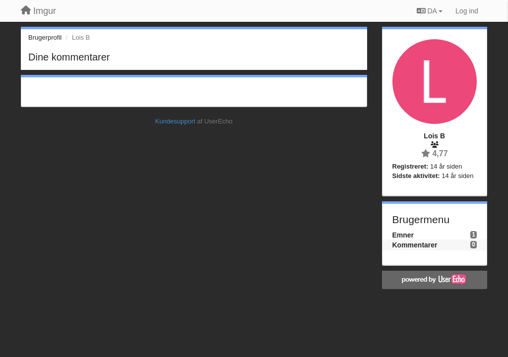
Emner (403, 235)
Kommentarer (415, 245)
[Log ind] (466, 10)
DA (430, 11)
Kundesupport (175, 121)
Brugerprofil (45, 37)
